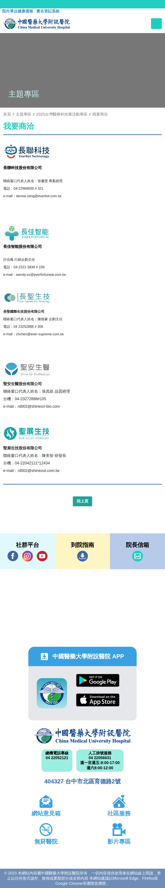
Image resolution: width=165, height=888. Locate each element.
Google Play (97, 680)
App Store (97, 699)
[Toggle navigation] (156, 23)
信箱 (137, 556)
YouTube (42, 556)
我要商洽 (100, 114)
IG (27, 556)
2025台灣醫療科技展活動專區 (61, 114)
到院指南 (82, 556)
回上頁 (82, 501)
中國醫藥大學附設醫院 (82, 736)
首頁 (7, 114)
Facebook (13, 556)
